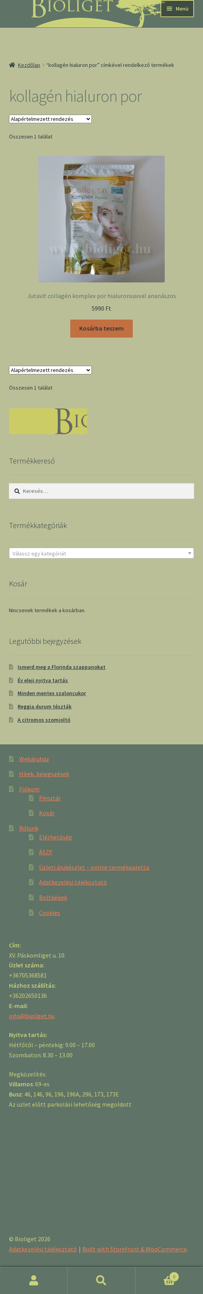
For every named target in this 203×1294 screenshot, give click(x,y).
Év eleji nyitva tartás (43, 680)
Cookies (49, 913)
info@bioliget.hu (32, 1016)
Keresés (101, 1280)
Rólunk (28, 828)
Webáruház (34, 759)
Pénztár (50, 798)
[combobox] (101, 553)
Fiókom (29, 789)
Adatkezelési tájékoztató (73, 882)
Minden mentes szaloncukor (52, 693)
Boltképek (53, 897)
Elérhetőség (55, 837)
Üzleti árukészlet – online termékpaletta (94, 867)
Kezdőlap (29, 64)
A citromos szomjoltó (44, 719)
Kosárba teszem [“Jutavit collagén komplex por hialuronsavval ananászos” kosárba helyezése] (101, 328)
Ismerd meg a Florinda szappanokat (61, 666)
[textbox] (101, 553)
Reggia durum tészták (44, 706)
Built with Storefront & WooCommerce (134, 1249)
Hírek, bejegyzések (44, 774)
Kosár (47, 813)
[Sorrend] (50, 119)
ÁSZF (45, 852)
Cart (157, 1275)
